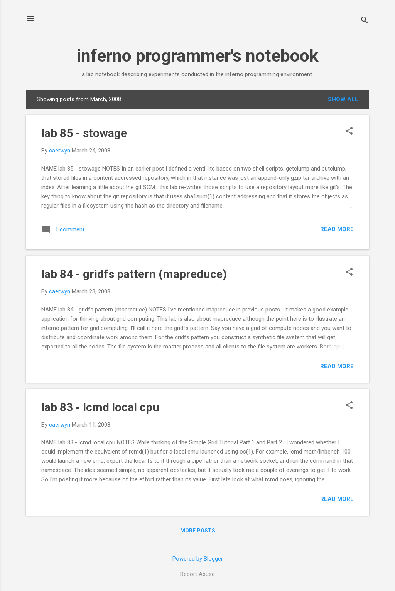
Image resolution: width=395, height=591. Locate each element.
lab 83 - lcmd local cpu (100, 407)
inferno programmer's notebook (198, 55)
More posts (197, 530)
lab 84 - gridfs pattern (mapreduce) (134, 274)
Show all (343, 99)
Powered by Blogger (197, 558)
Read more (337, 229)
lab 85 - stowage (84, 133)
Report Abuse (197, 574)
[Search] (364, 21)
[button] (349, 131)
